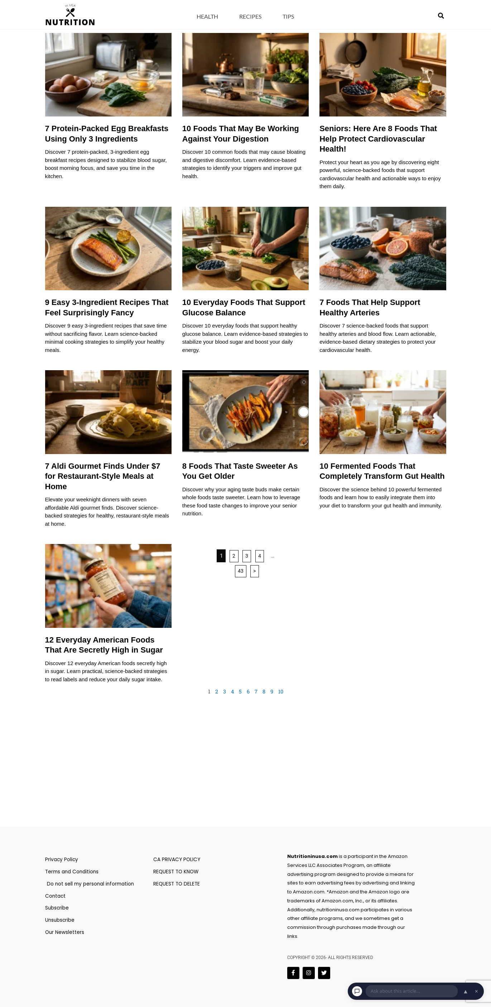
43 (240, 571)
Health (207, 16)
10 (281, 691)
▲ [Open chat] (465, 991)
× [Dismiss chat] (476, 991)
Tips (288, 16)
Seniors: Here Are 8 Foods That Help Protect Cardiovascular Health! (378, 138)
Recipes (250, 16)
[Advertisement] (246, 771)
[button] (441, 16)
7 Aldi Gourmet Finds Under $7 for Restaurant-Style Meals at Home (102, 476)
